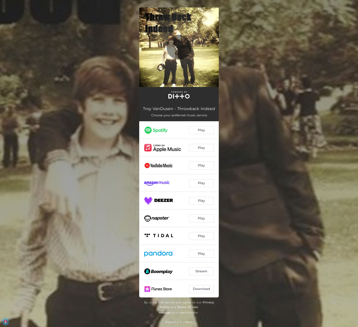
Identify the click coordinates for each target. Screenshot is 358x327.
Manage (165, 312)
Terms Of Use (187, 307)
